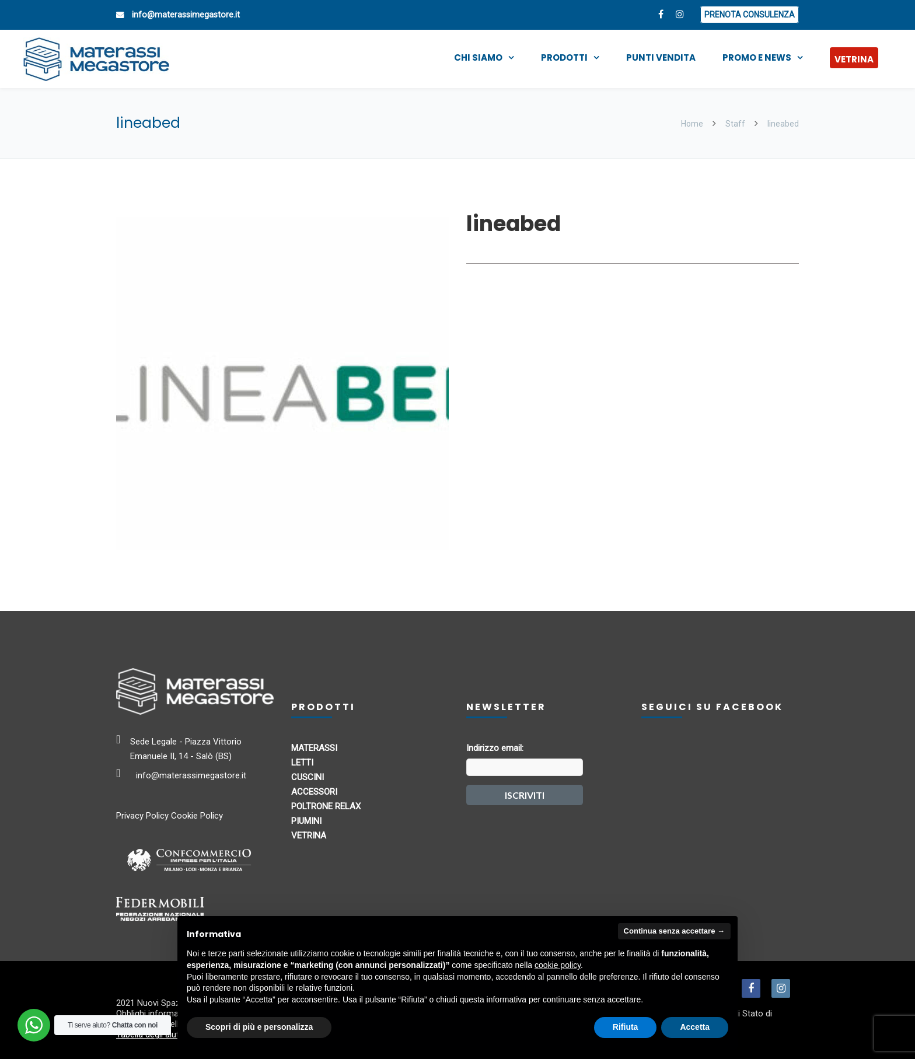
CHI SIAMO (478, 57)
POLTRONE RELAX (326, 806)
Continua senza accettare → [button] (674, 931)
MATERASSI (314, 748)
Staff (735, 123)
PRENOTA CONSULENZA (749, 14)
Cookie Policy (197, 815)
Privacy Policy (142, 815)
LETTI (302, 762)
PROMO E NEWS (756, 57)
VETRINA (854, 59)
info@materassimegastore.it (186, 14)
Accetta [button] (695, 1027)
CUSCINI (307, 777)
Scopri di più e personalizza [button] (259, 1027)
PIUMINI (306, 821)
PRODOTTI (564, 57)
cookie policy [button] (558, 965)
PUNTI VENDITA (661, 57)
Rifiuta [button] (625, 1027)
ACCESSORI (314, 792)
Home (693, 123)
